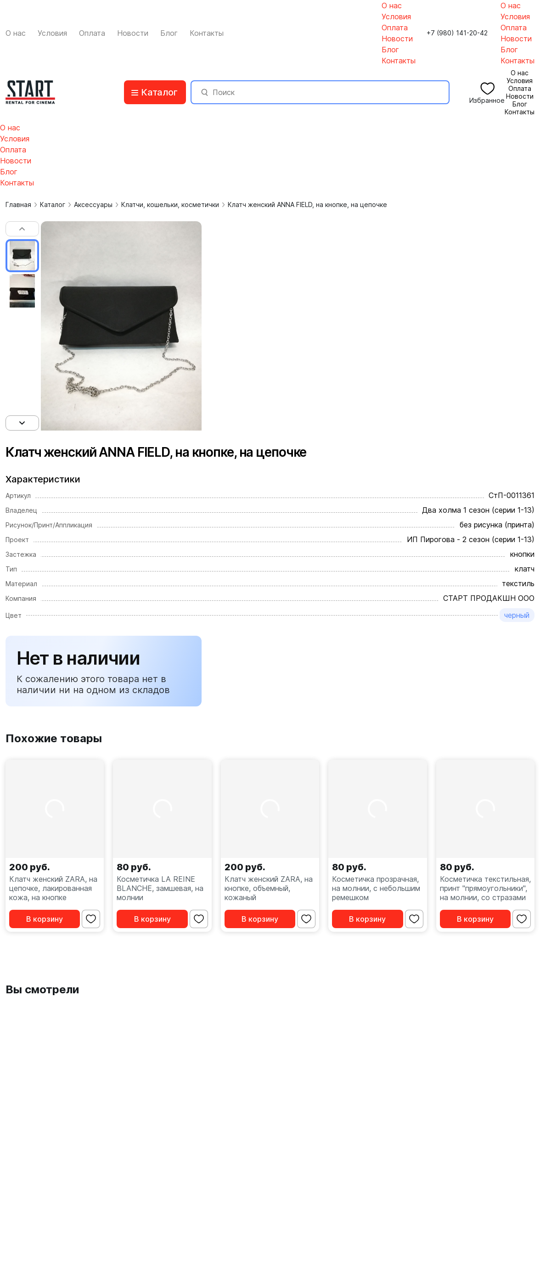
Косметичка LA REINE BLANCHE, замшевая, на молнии (160, 888)
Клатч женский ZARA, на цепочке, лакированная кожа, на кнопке (53, 888)
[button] (22, 228)
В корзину (44, 919)
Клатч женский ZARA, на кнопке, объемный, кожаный (269, 888)
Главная (18, 204)
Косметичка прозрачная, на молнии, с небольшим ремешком (376, 888)
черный (516, 615)
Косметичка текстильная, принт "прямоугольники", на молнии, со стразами (485, 888)
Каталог (52, 204)
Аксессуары (93, 204)
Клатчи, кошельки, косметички (170, 204)
